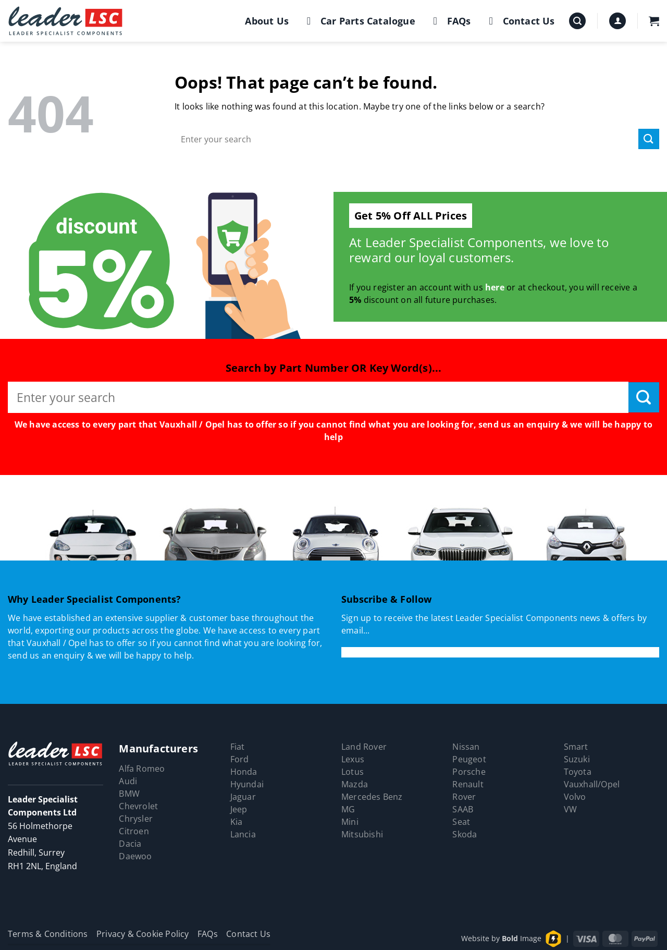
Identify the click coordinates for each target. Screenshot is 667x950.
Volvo (575, 796)
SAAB (462, 809)
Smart (576, 746)
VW (570, 809)
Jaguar (243, 796)
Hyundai (247, 784)
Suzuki (577, 759)
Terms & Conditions (48, 934)
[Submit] (648, 139)
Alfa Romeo (142, 768)
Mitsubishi (362, 834)
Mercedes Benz (372, 796)
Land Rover (364, 746)
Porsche (468, 771)
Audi (128, 781)
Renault (467, 784)
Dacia (130, 843)
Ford (239, 759)
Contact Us (520, 21)
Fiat (237, 746)
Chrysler (136, 818)
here (494, 287)
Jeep (239, 809)
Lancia (243, 834)
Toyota (577, 771)
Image (521, 938)
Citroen (134, 831)
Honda (243, 771)
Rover (464, 796)
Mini (350, 821)
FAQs (450, 21)
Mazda (354, 784)
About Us (267, 21)
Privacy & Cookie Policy (142, 934)
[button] (577, 21)
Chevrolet (138, 806)
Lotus (352, 771)
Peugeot (469, 759)
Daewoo (135, 856)
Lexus (352, 759)
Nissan (465, 746)
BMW (129, 793)
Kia (236, 821)
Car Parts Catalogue (358, 21)
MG (348, 809)
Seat (461, 821)
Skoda (464, 834)
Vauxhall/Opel (592, 784)
